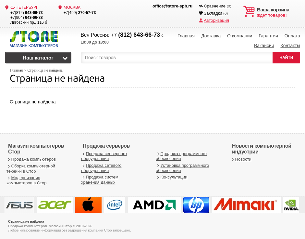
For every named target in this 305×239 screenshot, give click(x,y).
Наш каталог (38, 57)
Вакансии (264, 45)
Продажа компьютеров (31, 159)
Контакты (290, 45)
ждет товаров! (278, 12)
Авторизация (216, 20)
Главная (186, 35)
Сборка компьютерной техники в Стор (30, 169)
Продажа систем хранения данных (99, 180)
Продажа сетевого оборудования (101, 168)
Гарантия (268, 35)
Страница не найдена (57, 79)
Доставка (211, 35)
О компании (239, 35)
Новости (240, 159)
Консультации (172, 177)
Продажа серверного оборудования (104, 156)
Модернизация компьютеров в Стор (26, 180)
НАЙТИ (286, 57)
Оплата (292, 35)
